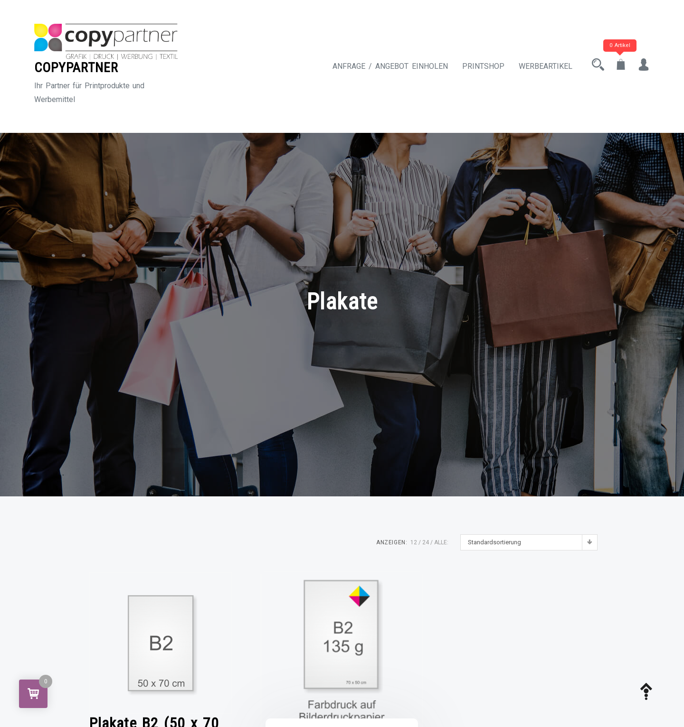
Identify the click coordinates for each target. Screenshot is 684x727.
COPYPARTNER (76, 67)
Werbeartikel (545, 66)
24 (425, 542)
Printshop (483, 66)
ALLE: (441, 542)
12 (413, 542)
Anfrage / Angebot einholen (390, 66)
